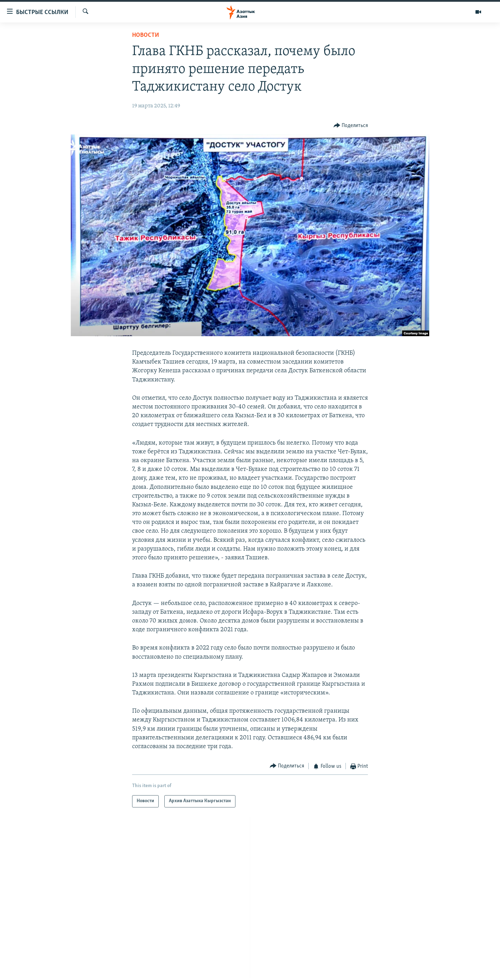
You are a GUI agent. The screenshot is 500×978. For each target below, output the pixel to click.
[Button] (351, 125)
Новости (145, 35)
